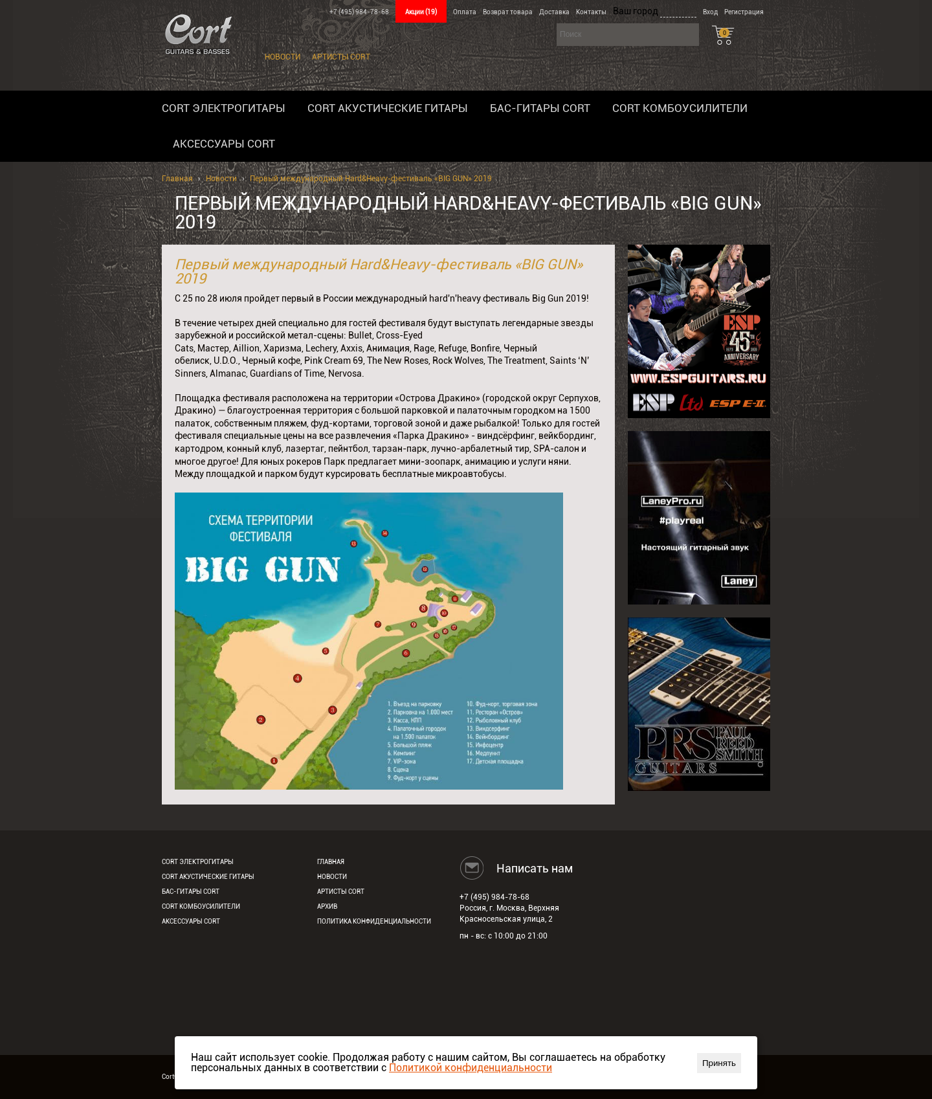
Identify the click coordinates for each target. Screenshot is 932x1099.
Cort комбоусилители (680, 108)
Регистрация (744, 12)
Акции (421, 12)
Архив (327, 906)
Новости (282, 56)
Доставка (554, 12)
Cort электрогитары (223, 108)
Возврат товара (508, 12)
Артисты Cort (341, 56)
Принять (719, 1063)
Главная (177, 178)
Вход (710, 12)
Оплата (464, 12)
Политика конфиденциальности (374, 921)
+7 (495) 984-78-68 (359, 12)
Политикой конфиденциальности (470, 1067)
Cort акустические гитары (387, 108)
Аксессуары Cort (224, 143)
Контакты (591, 12)
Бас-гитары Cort (540, 108)
